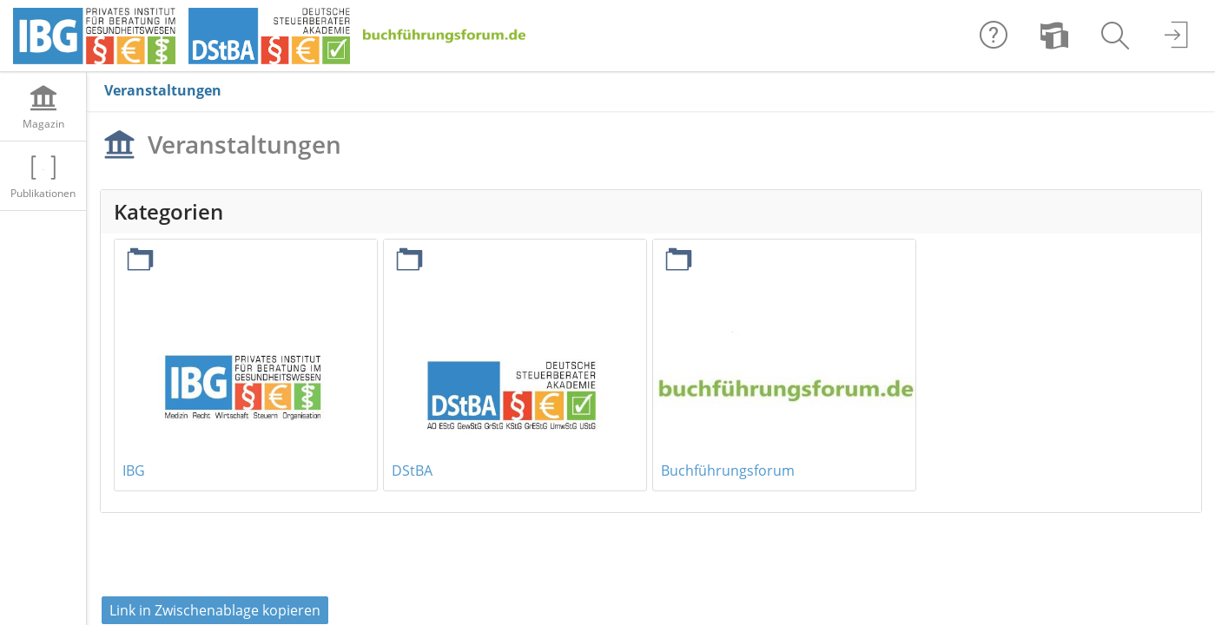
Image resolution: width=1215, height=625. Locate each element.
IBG (133, 470)
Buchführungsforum (728, 470)
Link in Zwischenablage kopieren (214, 610)
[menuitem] (1054, 36)
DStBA (412, 470)
